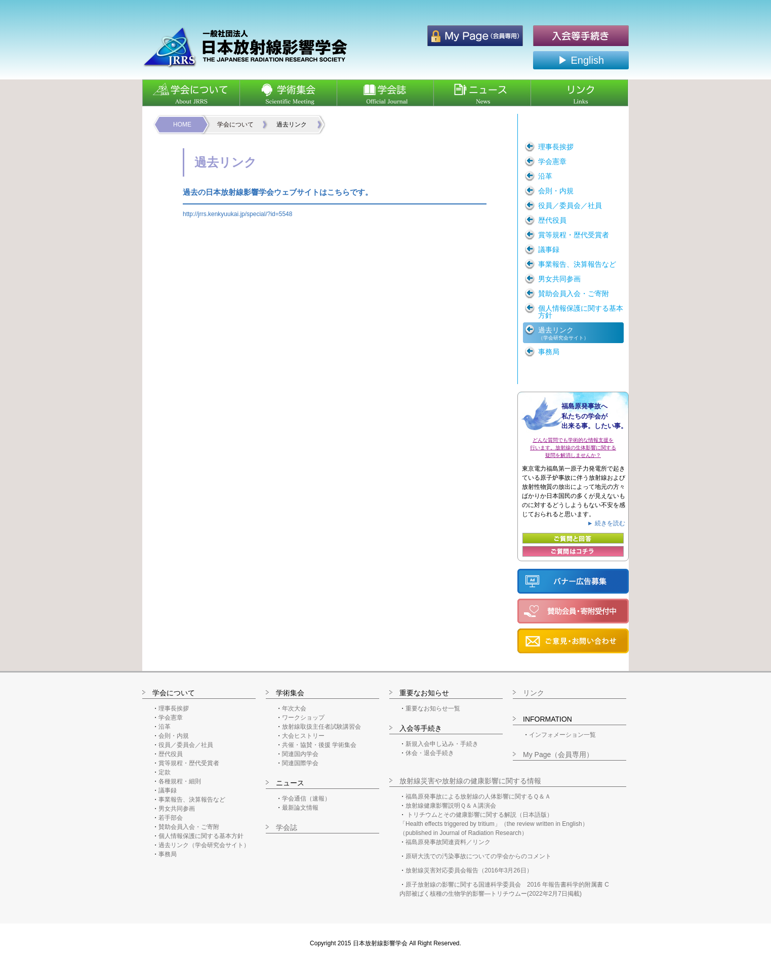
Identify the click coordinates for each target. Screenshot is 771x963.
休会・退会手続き (429, 753)
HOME (182, 124)
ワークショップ (303, 717)
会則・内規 (173, 735)
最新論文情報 (300, 807)
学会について (235, 124)
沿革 (164, 726)
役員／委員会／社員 (185, 744)
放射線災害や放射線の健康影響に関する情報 (470, 781)
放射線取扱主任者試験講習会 (321, 726)
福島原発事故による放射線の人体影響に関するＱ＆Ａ (478, 796)
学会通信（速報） (306, 798)
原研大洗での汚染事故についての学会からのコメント (478, 856)
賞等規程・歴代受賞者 (188, 763)
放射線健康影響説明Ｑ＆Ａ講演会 (450, 805)
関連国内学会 (300, 754)
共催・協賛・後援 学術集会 (319, 744)
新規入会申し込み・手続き (441, 743)
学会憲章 (170, 717)
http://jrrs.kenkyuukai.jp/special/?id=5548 (237, 214)
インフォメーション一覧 (562, 734)
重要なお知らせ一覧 (432, 708)
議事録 (167, 790)
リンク (533, 693)
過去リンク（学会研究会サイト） (204, 845)
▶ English (581, 60)
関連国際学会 (300, 763)
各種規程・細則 (179, 781)
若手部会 (170, 817)
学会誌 (286, 827)
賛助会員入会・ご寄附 (188, 826)
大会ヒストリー (303, 735)
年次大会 (294, 708)
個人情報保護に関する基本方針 (201, 836)
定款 (164, 772)
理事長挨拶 (173, 708)
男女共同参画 (176, 808)
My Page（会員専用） (558, 754)
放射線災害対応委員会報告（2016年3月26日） (469, 870)
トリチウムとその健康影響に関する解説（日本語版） (480, 814)
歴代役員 (170, 754)
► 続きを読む (606, 523)
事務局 (167, 854)
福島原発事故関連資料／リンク (448, 842)
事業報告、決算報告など (191, 799)
